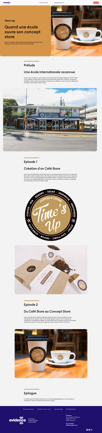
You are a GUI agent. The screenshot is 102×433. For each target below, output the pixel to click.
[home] (6, 2)
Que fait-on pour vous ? (44, 409)
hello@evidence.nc (59, 2)
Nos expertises (58, 409)
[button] (96, 2)
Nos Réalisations (71, 409)
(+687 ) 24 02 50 (43, 2)
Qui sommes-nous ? (28, 409)
